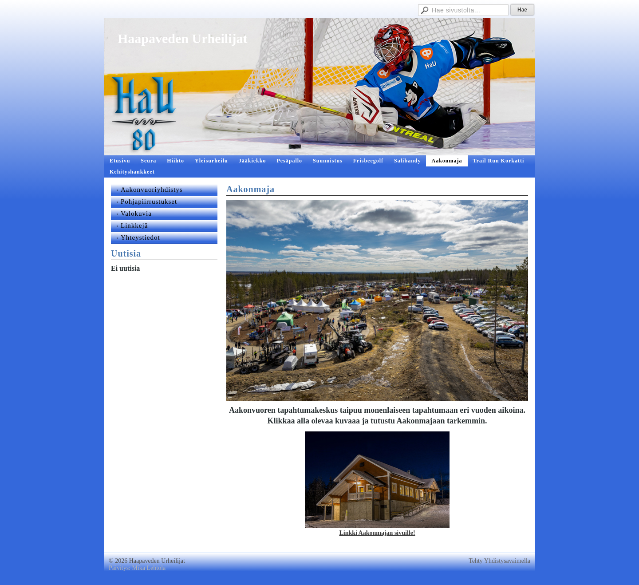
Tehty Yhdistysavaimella (499, 560)
